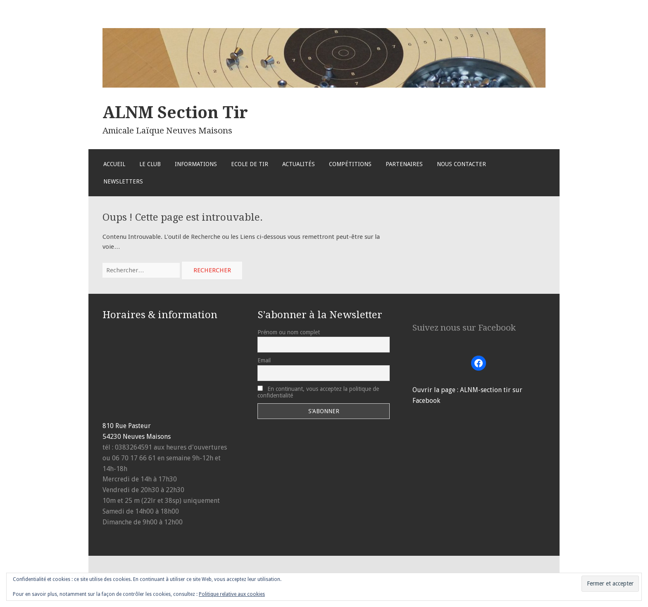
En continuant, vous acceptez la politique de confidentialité (318, 392)
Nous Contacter (461, 164)
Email (264, 360)
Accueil (114, 164)
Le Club (150, 164)
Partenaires (404, 164)
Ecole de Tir (249, 164)
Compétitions (350, 164)
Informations (196, 164)
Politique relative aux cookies (232, 594)
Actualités (298, 164)
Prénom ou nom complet (288, 332)
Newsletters (123, 181)
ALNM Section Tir (175, 112)
